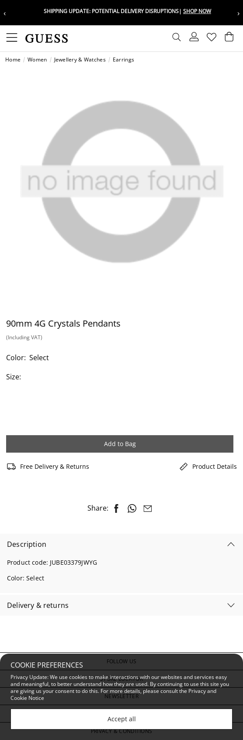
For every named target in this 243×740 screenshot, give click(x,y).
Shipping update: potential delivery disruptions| (127, 11)
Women (37, 59)
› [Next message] (238, 13)
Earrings (123, 59)
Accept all (122, 719)
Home (13, 59)
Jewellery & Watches (80, 59)
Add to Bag (120, 444)
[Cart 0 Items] (229, 39)
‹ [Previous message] (4, 13)
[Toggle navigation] (11, 38)
